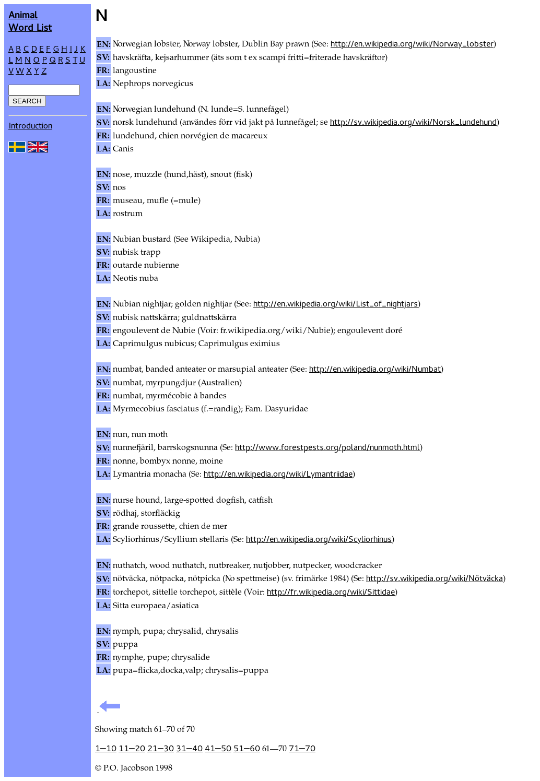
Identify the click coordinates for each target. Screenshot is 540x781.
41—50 (218, 748)
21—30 (160, 748)
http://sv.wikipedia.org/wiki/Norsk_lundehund (413, 121)
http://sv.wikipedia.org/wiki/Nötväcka (434, 578)
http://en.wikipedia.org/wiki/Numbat (375, 368)
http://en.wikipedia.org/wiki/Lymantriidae (278, 473)
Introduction (30, 125)
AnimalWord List (30, 20)
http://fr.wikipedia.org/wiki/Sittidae (331, 591)
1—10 (105, 748)
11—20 (132, 748)
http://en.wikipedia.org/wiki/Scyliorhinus (319, 539)
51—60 (246, 748)
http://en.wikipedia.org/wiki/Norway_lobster (412, 43)
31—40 (189, 748)
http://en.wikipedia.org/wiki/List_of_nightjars (335, 303)
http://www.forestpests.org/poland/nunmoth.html (327, 447)
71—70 (302, 748)
